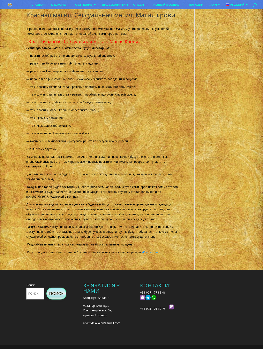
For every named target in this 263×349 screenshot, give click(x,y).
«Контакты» (150, 252)
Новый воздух (166, 4)
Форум (214, 4)
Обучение (84, 4)
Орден (138, 4)
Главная (38, 4)
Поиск (30, 285)
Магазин (195, 4)
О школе (58, 4)
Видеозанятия (115, 4)
